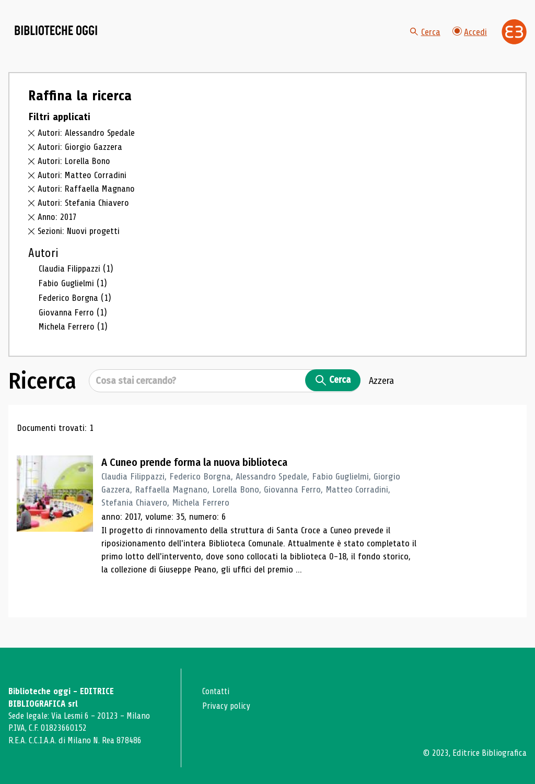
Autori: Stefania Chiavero (84, 212)
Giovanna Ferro (74, 322)
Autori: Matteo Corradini (82, 185)
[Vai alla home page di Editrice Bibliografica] (514, 37)
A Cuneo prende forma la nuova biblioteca (200, 471)
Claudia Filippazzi (77, 278)
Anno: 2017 (58, 226)
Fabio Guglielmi (74, 293)
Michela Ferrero (74, 336)
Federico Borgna (76, 307)
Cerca (425, 36)
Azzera (381, 389)
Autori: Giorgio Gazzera (80, 156)
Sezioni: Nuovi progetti (80, 241)
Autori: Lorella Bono (75, 171)
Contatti (217, 691)
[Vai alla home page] (66, 37)
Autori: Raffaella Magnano (87, 199)
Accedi (469, 36)
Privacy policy (227, 706)
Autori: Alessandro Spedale (87, 143)
